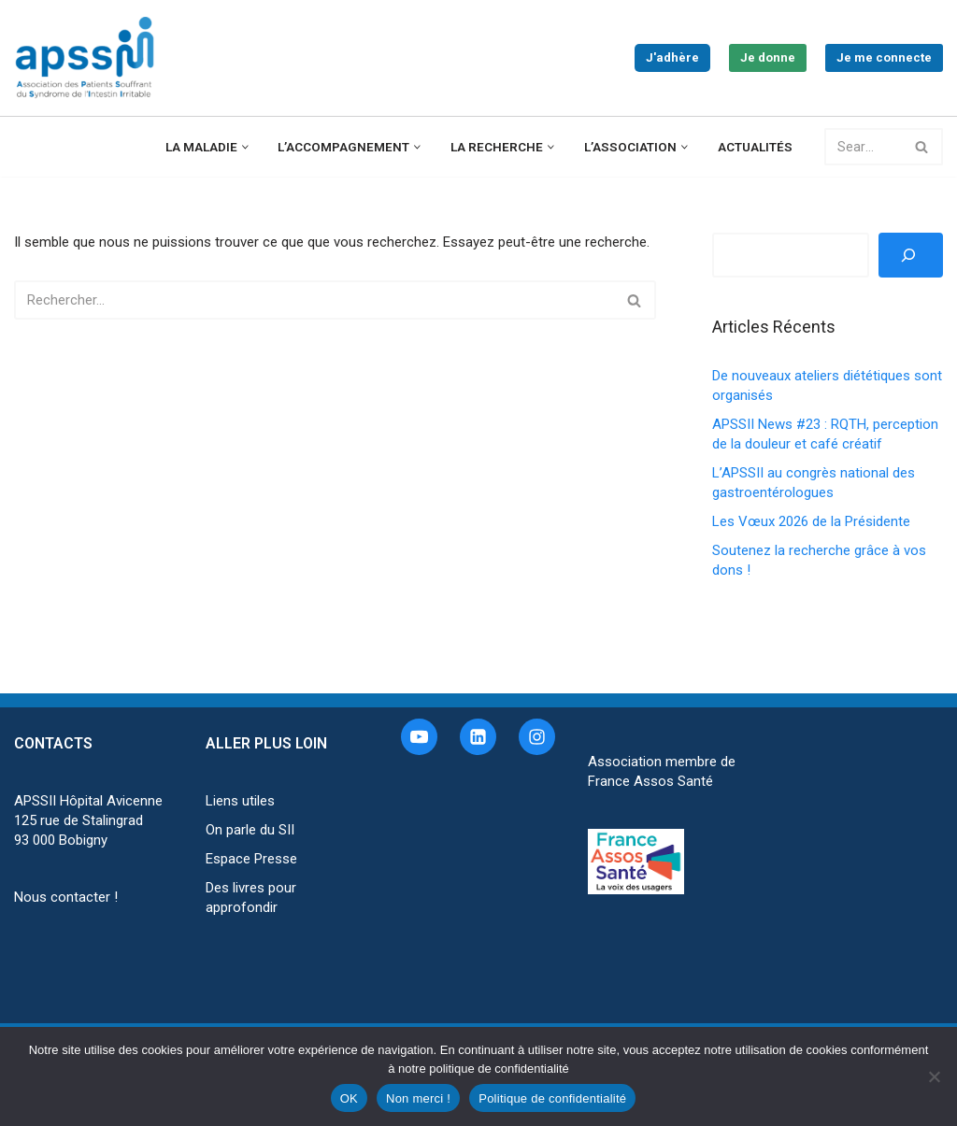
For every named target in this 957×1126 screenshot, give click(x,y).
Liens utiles (240, 800)
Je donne (767, 57)
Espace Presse (251, 858)
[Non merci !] (933, 1076)
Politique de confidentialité (552, 1098)
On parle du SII (250, 829)
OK (349, 1098)
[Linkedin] (478, 737)
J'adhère (672, 57)
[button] (245, 147)
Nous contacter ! (66, 897)
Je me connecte (884, 57)
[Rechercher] (863, 146)
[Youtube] (419, 737)
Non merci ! (418, 1098)
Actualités (755, 146)
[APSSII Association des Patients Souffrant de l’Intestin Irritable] (89, 58)
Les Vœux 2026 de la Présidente (811, 521)
